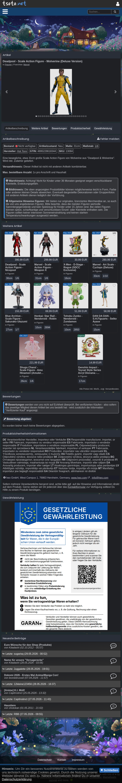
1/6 (96, 146)
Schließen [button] (109, 770)
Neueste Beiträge (14, 638)
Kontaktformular (77, 487)
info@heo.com (100, 477)
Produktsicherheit (80, 128)
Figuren (8, 64)
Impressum (78, 759)
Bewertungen (59, 128)
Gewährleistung (103, 128)
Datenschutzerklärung (17, 779)
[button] (5, 11)
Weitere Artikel (40, 128)
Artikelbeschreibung (16, 128)
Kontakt (62, 759)
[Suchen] (115, 12)
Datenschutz (44, 759)
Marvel (27, 64)
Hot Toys (22, 151)
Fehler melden (108, 139)
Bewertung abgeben (17, 418)
